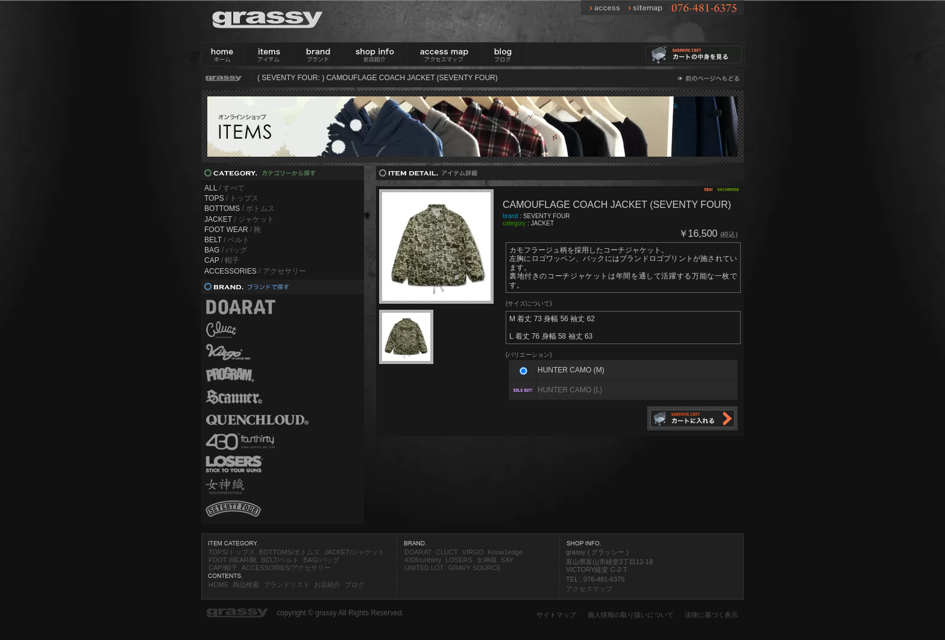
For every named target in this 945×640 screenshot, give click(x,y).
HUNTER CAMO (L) (570, 390)
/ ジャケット (239, 219)
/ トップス (231, 198)
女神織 (487, 559)
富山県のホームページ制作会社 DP (258, 634)
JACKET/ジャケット (354, 552)
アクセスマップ (589, 588)
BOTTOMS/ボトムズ (289, 552)
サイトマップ (556, 614)
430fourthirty (422, 559)
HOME (218, 584)
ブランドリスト (286, 584)
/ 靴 (232, 229)
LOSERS (458, 559)
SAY (507, 559)
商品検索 (246, 584)
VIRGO (472, 552)
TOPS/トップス (232, 552)
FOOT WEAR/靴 (233, 559)
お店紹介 (327, 584)
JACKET (542, 223)
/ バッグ (225, 250)
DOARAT (418, 552)
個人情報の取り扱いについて (631, 614)
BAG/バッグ (321, 559)
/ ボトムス (239, 208)
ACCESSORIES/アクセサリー (286, 567)
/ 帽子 (221, 260)
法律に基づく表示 (711, 614)
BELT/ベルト (280, 559)
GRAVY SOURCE (474, 567)
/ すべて (224, 188)
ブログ (355, 584)
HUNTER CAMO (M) (571, 370)
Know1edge (505, 552)
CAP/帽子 (223, 567)
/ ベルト (227, 240)
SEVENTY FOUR (546, 216)
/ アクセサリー (255, 271)
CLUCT (447, 552)
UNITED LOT (424, 567)
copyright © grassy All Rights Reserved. (340, 613)
